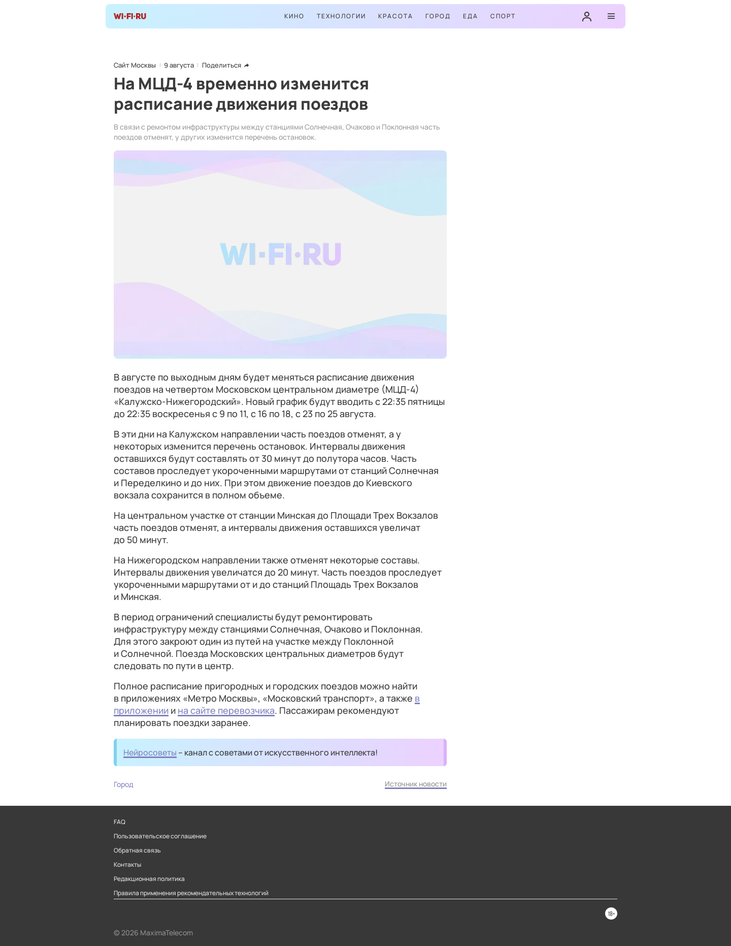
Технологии (341, 16)
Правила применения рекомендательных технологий (191, 893)
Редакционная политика (149, 879)
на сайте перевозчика (226, 710)
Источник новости (416, 784)
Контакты (127, 865)
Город (438, 16)
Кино (294, 16)
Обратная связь (137, 850)
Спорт (503, 16)
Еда (470, 16)
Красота (395, 16)
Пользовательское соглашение (160, 836)
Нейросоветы (150, 752)
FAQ (119, 822)
